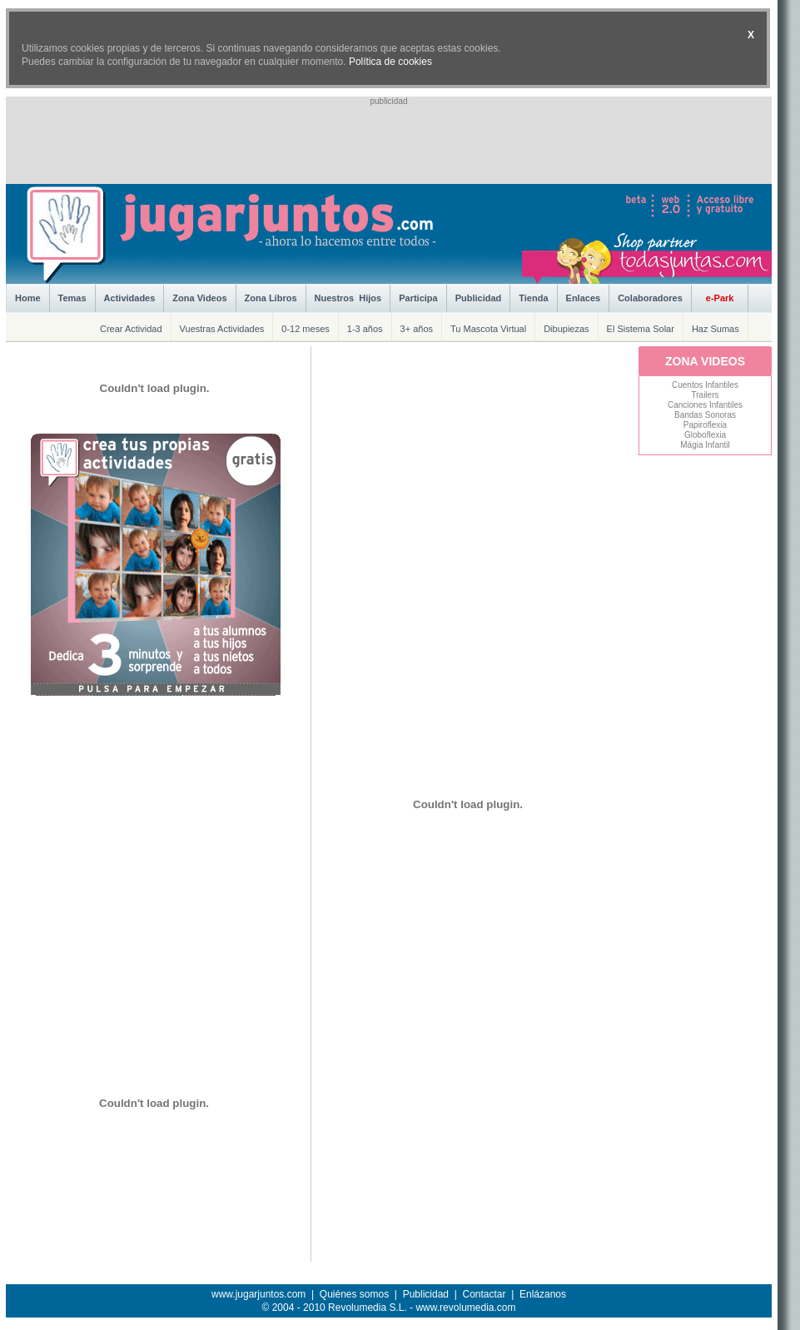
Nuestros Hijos (348, 298)
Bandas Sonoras (705, 414)
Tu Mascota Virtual (488, 329)
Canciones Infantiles (705, 404)
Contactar (483, 1294)
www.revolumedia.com (465, 1307)
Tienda (533, 298)
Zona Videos (199, 298)
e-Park (720, 298)
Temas (72, 298)
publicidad (388, 101)
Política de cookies (390, 61)
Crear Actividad (131, 329)
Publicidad (478, 298)
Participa (418, 298)
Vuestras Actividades (222, 329)
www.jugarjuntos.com (258, 1294)
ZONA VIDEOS (705, 361)
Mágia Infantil (704, 444)
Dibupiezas (566, 329)
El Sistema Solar (640, 329)
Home (28, 298)
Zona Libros (271, 298)
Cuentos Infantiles (705, 385)
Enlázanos (542, 1294)
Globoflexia (705, 434)
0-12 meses (305, 329)
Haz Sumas (715, 329)
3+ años (416, 329)
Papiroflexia (705, 424)
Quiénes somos (354, 1294)
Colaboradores (650, 298)
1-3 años (365, 329)
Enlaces (583, 298)
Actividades (130, 298)
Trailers (705, 394)
